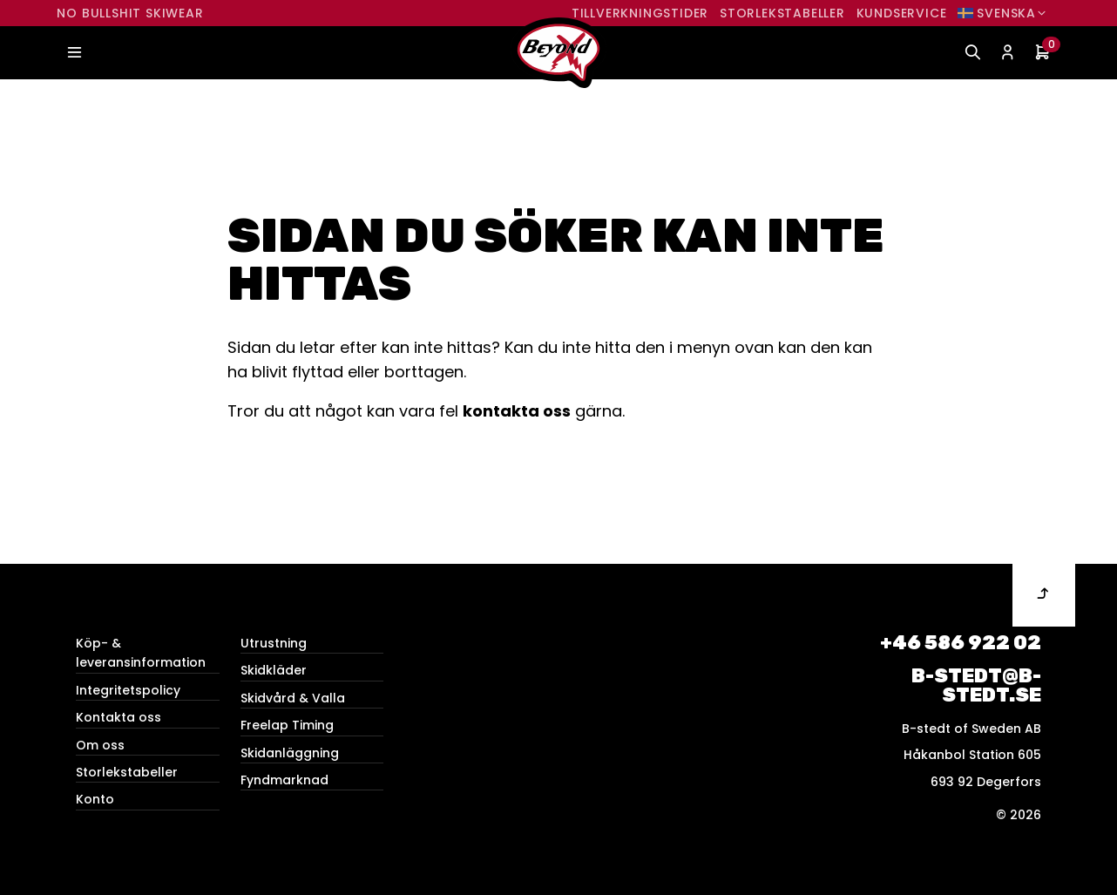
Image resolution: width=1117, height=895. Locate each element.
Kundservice (901, 13)
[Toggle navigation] (74, 52)
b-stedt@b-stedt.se (976, 685)
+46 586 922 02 (960, 642)
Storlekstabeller (782, 13)
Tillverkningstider (640, 13)
